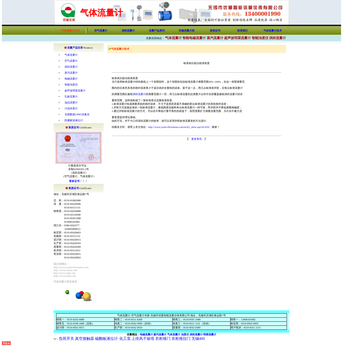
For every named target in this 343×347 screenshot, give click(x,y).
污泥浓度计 (71, 108)
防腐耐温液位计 (74, 120)
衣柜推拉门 (181, 339)
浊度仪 (185, 334)
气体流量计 (173, 38)
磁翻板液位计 (106, 339)
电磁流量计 (71, 78)
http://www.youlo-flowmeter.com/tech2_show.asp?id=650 (178, 127)
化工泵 (125, 339)
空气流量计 (100, 30)
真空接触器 (84, 339)
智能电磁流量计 (194, 38)
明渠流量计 (209, 334)
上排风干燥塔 (142, 339)
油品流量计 (71, 102)
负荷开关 (66, 339)
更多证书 (74, 181)
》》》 (84, 181)
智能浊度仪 (260, 38)
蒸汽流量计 (215, 38)
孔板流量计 (71, 96)
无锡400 (198, 339)
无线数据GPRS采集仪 (77, 114)
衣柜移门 (162, 339)
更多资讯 (196, 138)
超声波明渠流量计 (237, 38)
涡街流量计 (128, 30)
